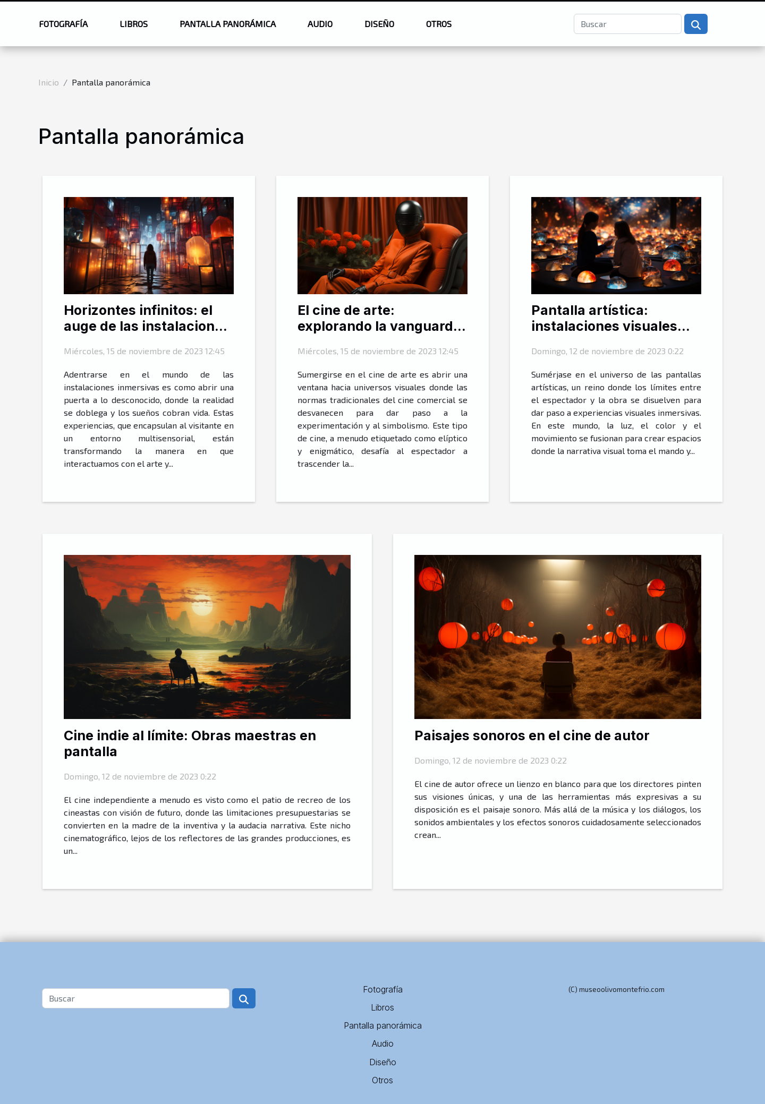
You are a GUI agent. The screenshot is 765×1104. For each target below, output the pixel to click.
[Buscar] (628, 24)
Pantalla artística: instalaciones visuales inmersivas (604, 326)
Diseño (379, 24)
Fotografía (63, 24)
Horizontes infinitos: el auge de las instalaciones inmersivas (147, 326)
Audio (320, 24)
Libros (134, 24)
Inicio (48, 82)
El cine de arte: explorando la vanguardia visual (381, 326)
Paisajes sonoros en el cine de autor (532, 735)
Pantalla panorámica (228, 24)
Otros (439, 24)
